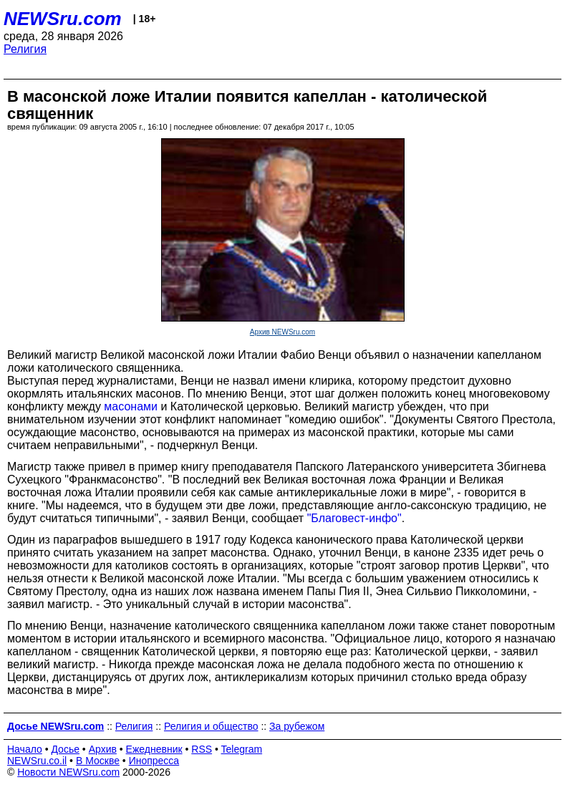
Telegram (242, 749)
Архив (103, 749)
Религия (25, 49)
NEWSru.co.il (37, 760)
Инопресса (154, 760)
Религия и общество (211, 726)
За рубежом (296, 726)
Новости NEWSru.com (68, 772)
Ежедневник (154, 749)
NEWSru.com (63, 18)
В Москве (98, 760)
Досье (65, 749)
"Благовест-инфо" (354, 518)
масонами (131, 406)
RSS (201, 749)
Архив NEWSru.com (282, 332)
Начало (24, 749)
